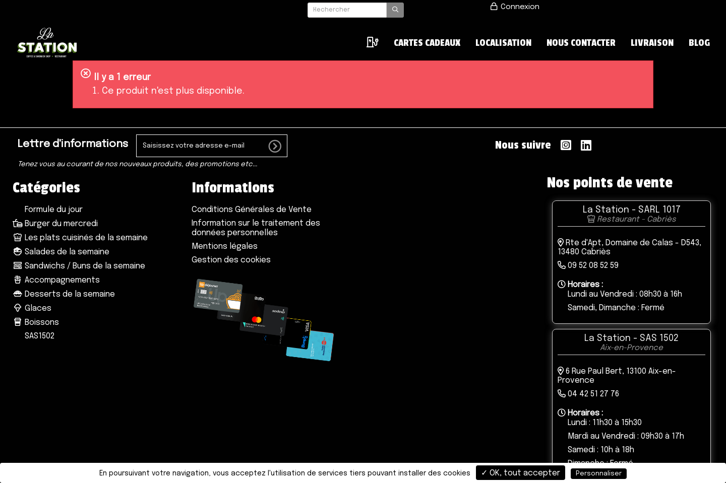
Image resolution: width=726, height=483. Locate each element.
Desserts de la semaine (64, 294)
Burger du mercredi (55, 224)
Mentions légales (225, 246)
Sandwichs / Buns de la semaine (79, 266)
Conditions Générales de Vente (252, 209)
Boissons (36, 322)
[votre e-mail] (211, 145)
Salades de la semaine (61, 252)
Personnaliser (599, 473)
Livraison (652, 43)
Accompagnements (56, 280)
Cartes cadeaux (427, 43)
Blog (699, 43)
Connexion (514, 7)
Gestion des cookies (231, 260)
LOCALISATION (503, 43)
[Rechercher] (347, 10)
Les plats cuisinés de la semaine (80, 238)
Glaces (32, 308)
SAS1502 (38, 336)
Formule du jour (53, 209)
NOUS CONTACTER (581, 43)
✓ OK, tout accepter (520, 473)
